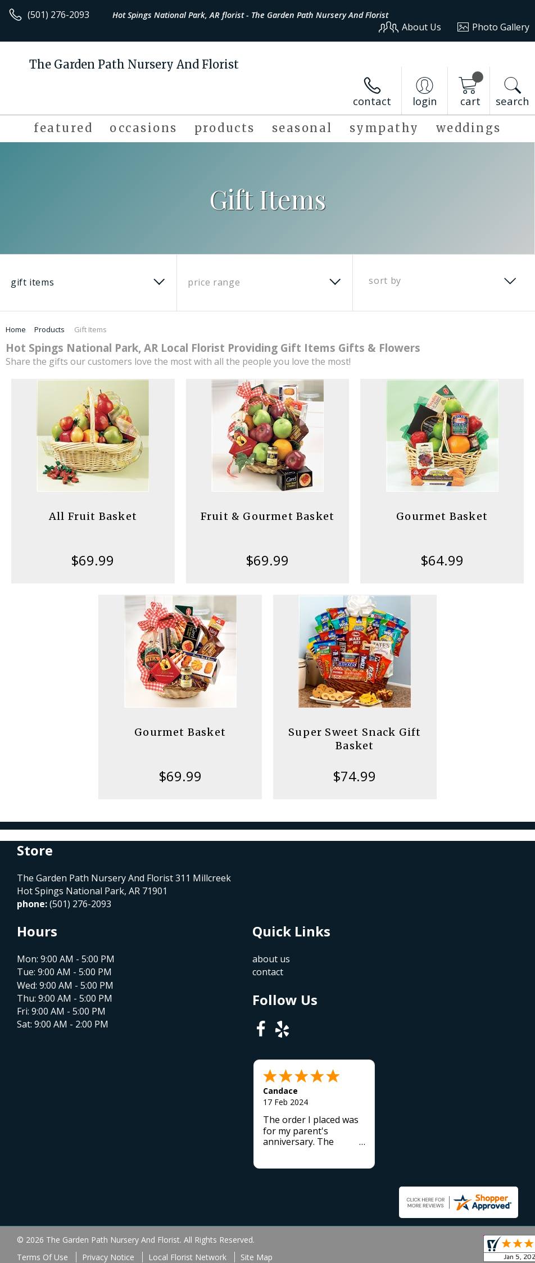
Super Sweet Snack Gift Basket (354, 739)
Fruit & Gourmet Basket (267, 516)
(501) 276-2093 (58, 14)
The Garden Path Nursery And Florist (134, 64)
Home (16, 329)
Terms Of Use (42, 1257)
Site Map (257, 1257)
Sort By (385, 280)
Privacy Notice (108, 1257)
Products (49, 329)
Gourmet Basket (442, 516)
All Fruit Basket (93, 516)
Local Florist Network (187, 1257)
